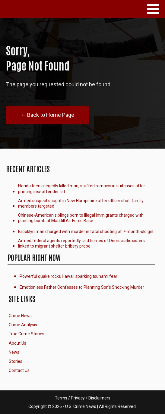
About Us (17, 343)
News (14, 352)
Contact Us (19, 370)
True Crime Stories (26, 333)
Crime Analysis (23, 324)
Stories (15, 361)
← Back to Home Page (47, 115)
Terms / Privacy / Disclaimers (82, 398)
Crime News (20, 315)
